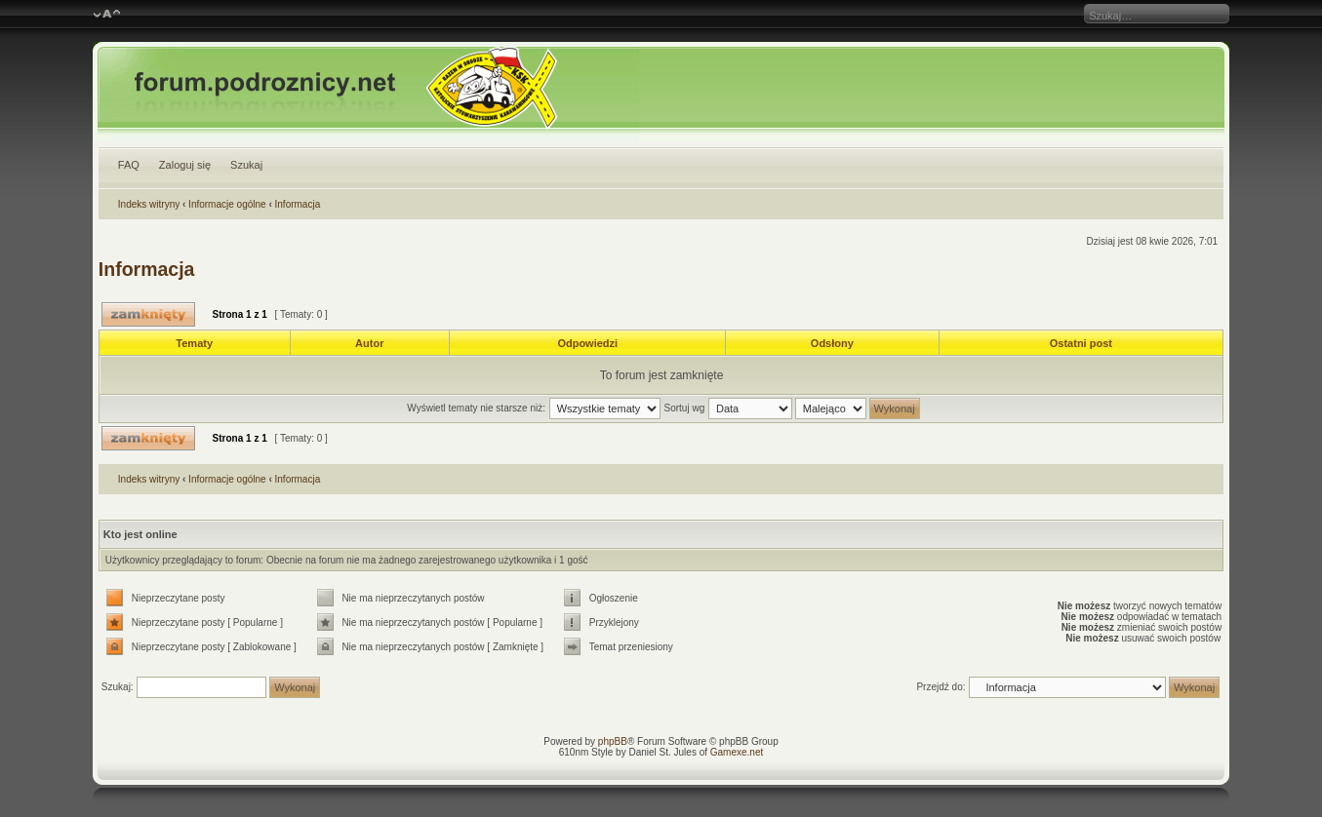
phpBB (612, 741)
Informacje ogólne (227, 204)
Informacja (298, 204)
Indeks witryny (149, 204)
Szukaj (246, 165)
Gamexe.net (736, 752)
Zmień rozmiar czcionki (107, 14)
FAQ (129, 165)
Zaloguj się (185, 165)
